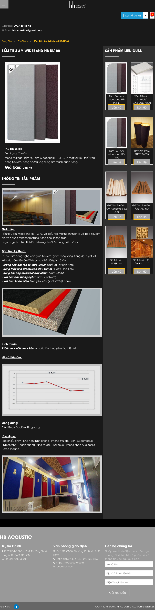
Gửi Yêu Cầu (117, 592)
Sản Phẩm (23, 41)
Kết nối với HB (135, 15)
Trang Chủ (7, 41)
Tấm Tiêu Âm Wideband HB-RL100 (51, 41)
